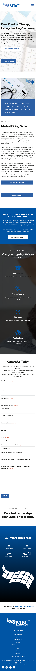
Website (3, 430)
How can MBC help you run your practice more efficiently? (15, 467)
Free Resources (18, 638)
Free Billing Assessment (18, 237)
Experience (18, 636)
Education (18, 652)
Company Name (8, 423)
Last (2, 390)
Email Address (5, 408)
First (2, 384)
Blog (18, 647)
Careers (18, 650)
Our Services (18, 633)
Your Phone (7, 398)
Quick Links (23, 663)
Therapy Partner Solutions (24, 606)
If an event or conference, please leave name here (16, 459)
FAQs (18, 641)
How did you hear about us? (12, 445)
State (5, 437)
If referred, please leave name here (11, 452)
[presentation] (13, 489)
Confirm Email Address (7, 415)
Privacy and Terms (14, 663)
